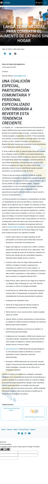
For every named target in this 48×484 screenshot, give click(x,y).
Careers (10, 429)
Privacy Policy (24, 429)
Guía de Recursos (12, 349)
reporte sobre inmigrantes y (17, 227)
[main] (24, 221)
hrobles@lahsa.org (19, 76)
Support (33, 429)
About (3, 429)
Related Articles (7, 405)
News (16, 429)
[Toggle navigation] (45, 3)
